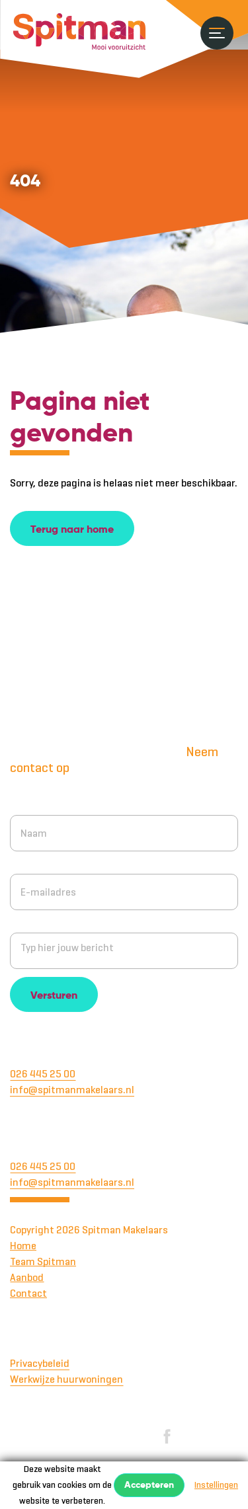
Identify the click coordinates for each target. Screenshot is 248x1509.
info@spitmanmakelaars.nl (72, 1089)
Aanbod (27, 1277)
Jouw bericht (39, 921)
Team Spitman (43, 1261)
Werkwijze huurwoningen (66, 1379)
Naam (23, 803)
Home (23, 1245)
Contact (28, 1293)
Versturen (53, 996)
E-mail (25, 862)
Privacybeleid (39, 1363)
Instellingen (216, 1484)
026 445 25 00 (42, 1073)
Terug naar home (72, 530)
